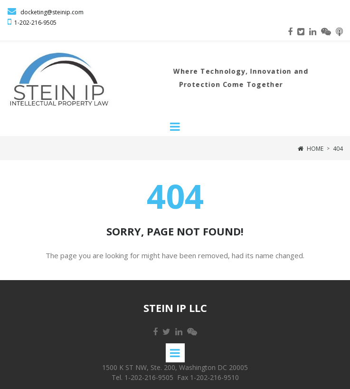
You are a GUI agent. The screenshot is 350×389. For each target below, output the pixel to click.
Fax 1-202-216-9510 (208, 377)
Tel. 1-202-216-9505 (142, 377)
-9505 (49, 23)
